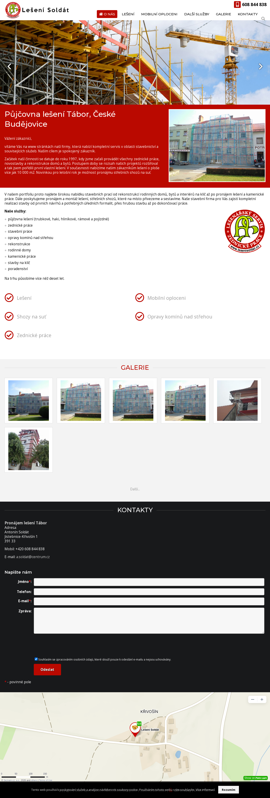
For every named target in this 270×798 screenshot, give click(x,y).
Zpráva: (25, 611)
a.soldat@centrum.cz (33, 557)
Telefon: (24, 591)
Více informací (205, 790)
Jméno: (25, 581)
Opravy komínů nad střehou (179, 316)
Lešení (128, 14)
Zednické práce (34, 335)
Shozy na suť (31, 316)
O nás (109, 14)
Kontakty (248, 14)
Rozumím (228, 790)
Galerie (223, 14)
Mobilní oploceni (159, 14)
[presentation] (9, 66)
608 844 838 (254, 4)
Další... (135, 489)
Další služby (196, 14)
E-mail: (25, 601)
